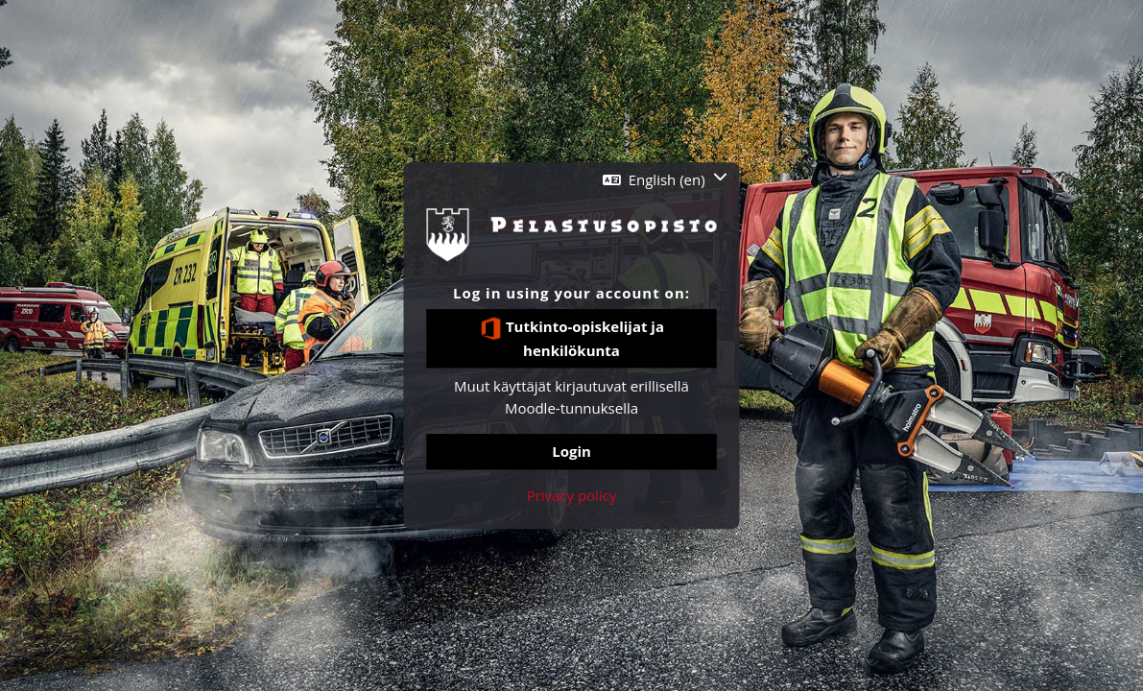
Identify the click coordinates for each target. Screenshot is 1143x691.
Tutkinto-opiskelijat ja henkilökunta (571, 338)
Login (571, 452)
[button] (664, 180)
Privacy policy (572, 495)
